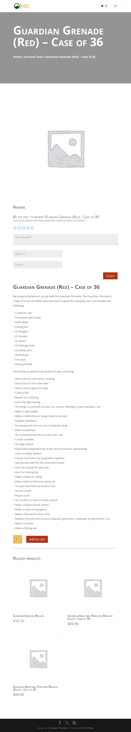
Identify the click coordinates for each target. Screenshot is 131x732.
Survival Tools (33, 57)
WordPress (88, 728)
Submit (110, 276)
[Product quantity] (17, 539)
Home (17, 57)
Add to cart (37, 539)
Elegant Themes (59, 728)
